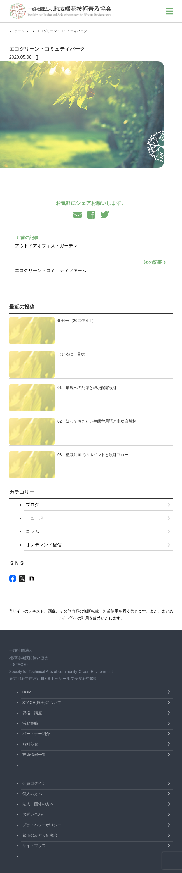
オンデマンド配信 (44, 544)
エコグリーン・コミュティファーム (91, 265)
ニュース (35, 518)
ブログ (32, 504)
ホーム (19, 31)
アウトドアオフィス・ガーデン (91, 241)
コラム (32, 531)
